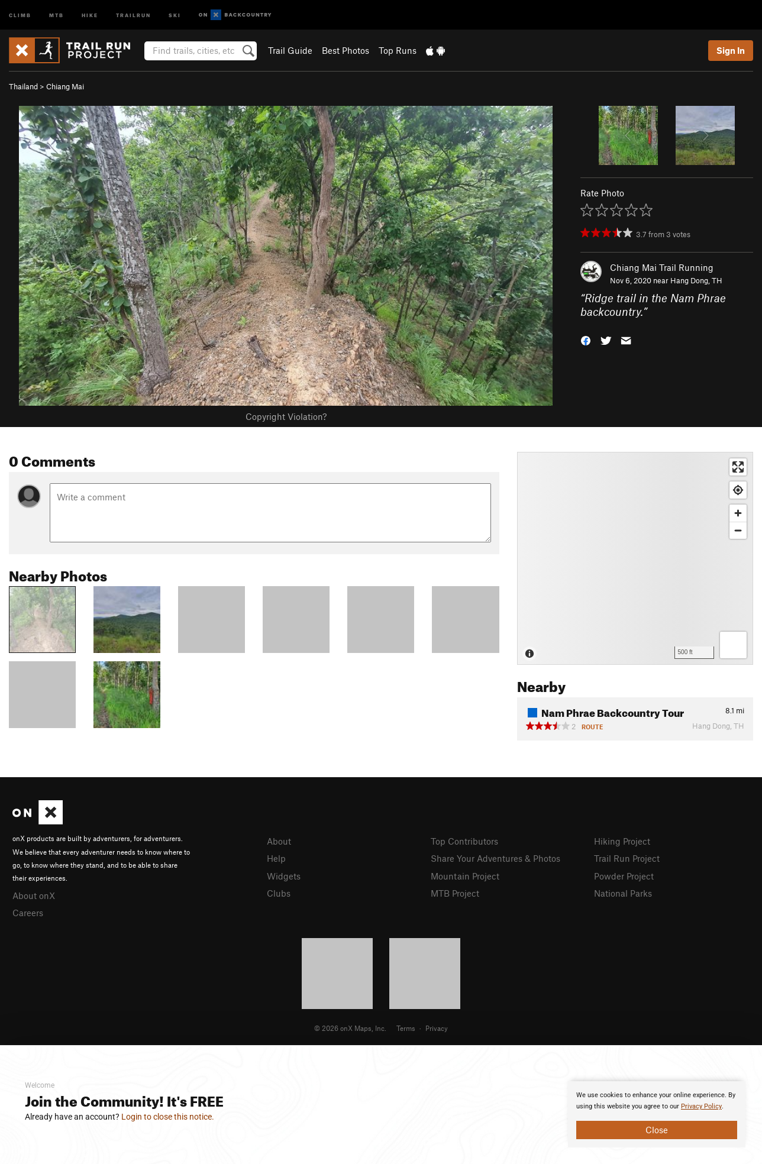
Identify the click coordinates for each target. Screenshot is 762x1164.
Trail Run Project (627, 858)
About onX (33, 895)
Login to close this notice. (167, 1116)
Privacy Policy (701, 1106)
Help (276, 858)
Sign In (730, 50)
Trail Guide (290, 50)
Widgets (284, 876)
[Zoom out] (738, 530)
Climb (20, 14)
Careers (27, 912)
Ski (175, 14)
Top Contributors (464, 841)
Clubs (278, 893)
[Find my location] (738, 490)
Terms (405, 1028)
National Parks (623, 893)
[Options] (733, 645)
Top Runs (397, 50)
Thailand (23, 86)
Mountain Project (465, 876)
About (279, 841)
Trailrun (133, 14)
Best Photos (345, 50)
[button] (585, 339)
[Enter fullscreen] (738, 467)
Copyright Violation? (286, 416)
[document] (656, 1114)
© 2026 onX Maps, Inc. (350, 1028)
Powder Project (624, 876)
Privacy (436, 1028)
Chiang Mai (65, 86)
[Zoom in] (738, 513)
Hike (90, 14)
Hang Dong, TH (696, 280)
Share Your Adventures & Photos (495, 858)
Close (656, 1129)
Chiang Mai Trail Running (661, 267)
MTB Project (455, 893)
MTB (56, 14)
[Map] (635, 558)
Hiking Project (622, 841)
